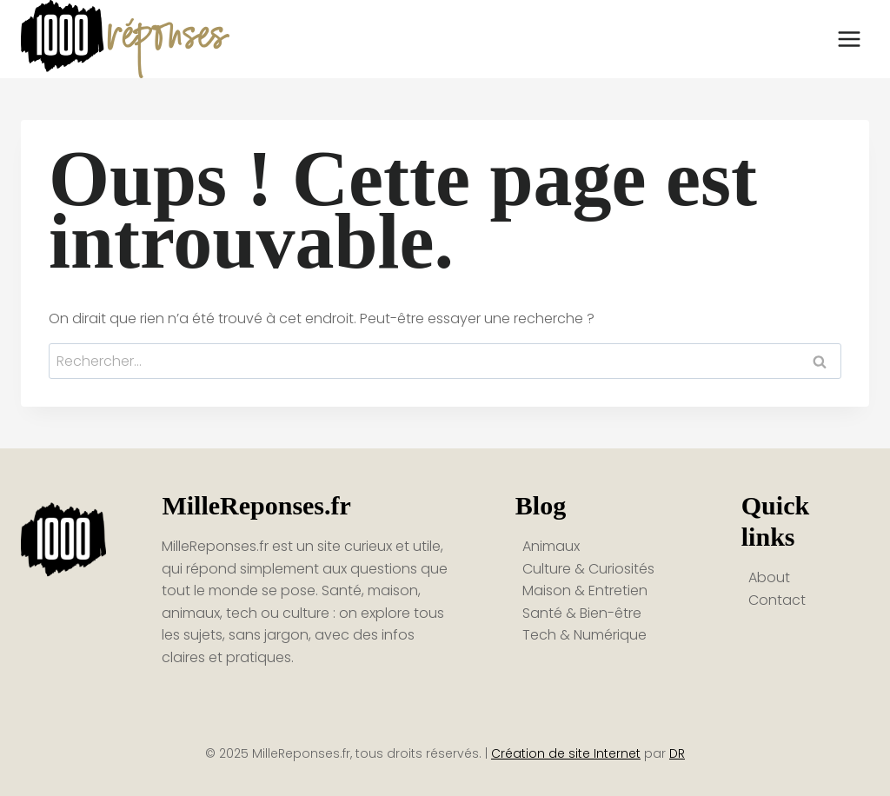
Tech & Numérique (584, 635)
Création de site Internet (566, 753)
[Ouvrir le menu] (848, 38)
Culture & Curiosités (588, 569)
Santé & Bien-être (581, 613)
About (769, 577)
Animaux (551, 546)
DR (677, 753)
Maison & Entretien (585, 590)
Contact (777, 600)
